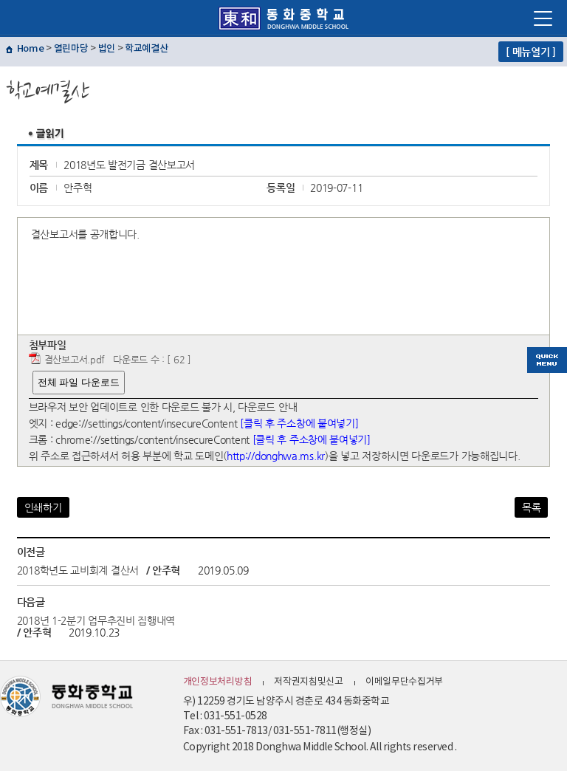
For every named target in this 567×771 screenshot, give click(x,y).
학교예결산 (146, 49)
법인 (106, 49)
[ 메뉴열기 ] (531, 52)
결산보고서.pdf (74, 359)
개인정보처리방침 (217, 682)
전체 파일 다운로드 (79, 382)
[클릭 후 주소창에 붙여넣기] (299, 423)
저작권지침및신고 (308, 682)
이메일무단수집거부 (404, 682)
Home (30, 49)
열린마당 (71, 49)
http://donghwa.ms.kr (276, 456)
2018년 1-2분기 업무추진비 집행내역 (96, 620)
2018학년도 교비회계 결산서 (78, 570)
